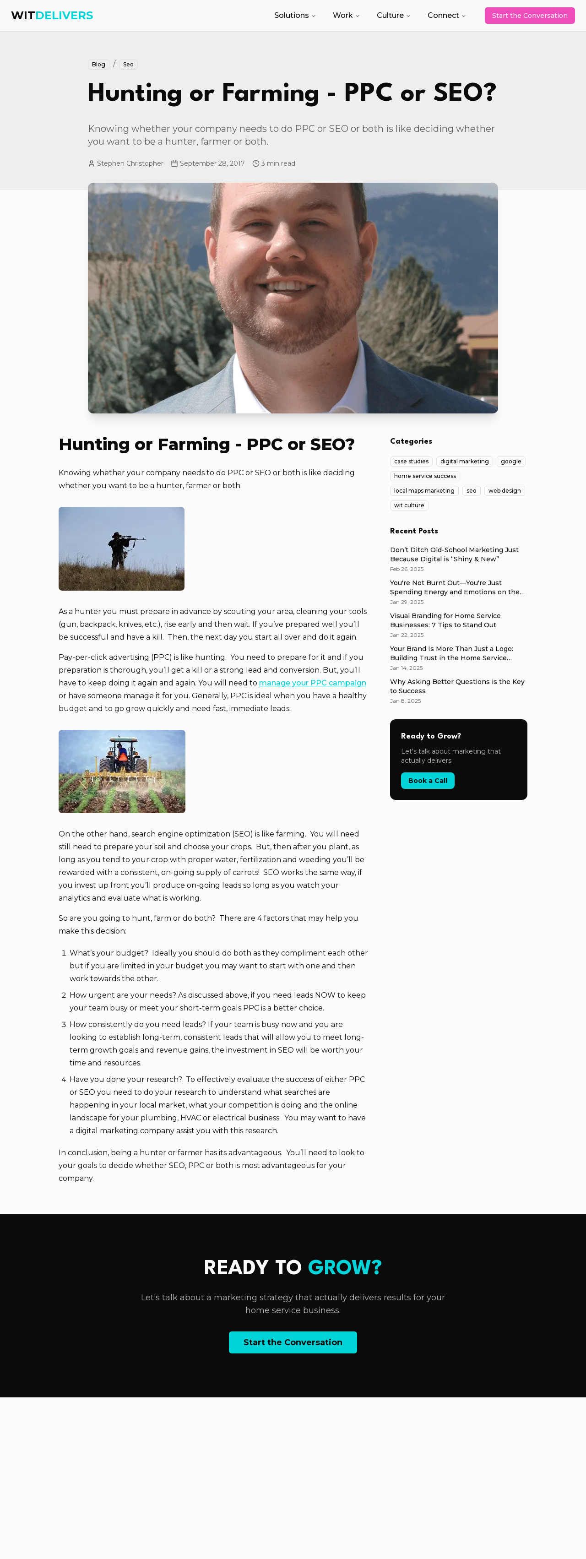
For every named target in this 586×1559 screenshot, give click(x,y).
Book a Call (427, 781)
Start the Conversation (530, 15)
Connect (447, 15)
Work (346, 15)
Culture (394, 15)
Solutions (295, 15)
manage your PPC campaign (312, 683)
